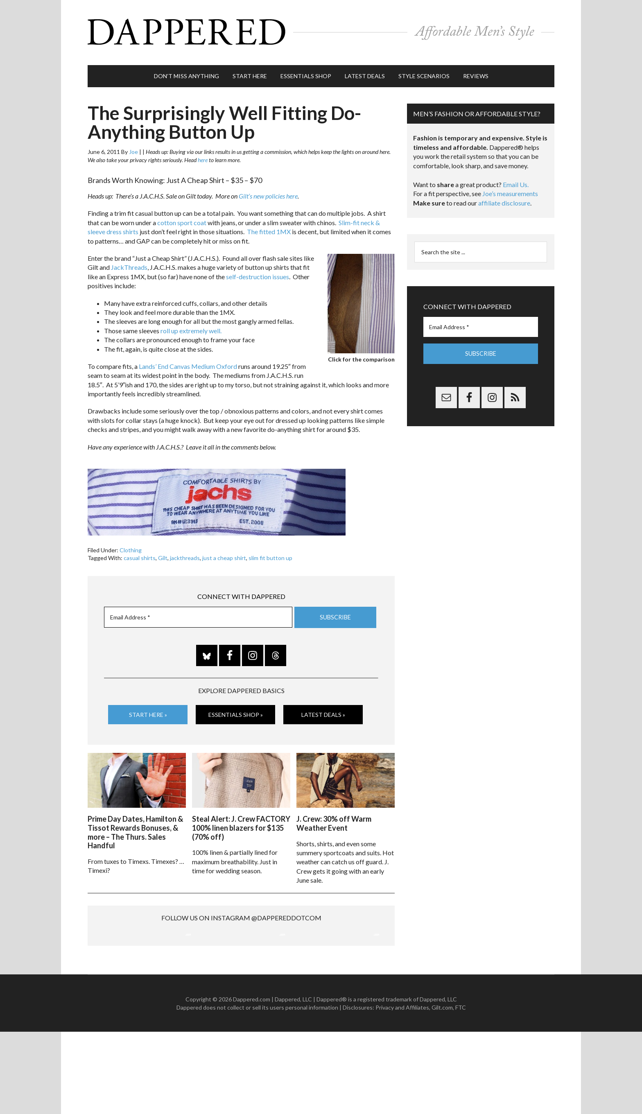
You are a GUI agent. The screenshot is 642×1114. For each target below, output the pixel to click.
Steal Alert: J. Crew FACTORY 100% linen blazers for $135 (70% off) (241, 822)
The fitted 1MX (269, 228)
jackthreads (185, 554)
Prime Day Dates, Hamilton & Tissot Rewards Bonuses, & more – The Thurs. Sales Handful (135, 827)
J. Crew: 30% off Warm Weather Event (333, 818)
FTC (460, 1089)
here (203, 156)
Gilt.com (442, 1089)
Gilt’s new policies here (268, 192)
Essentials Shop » (235, 710)
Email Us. (516, 181)
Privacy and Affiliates (402, 1089)
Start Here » (148, 710)
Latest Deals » (323, 710)
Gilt (162, 554)
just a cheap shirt (224, 554)
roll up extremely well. (191, 326)
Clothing (131, 546)
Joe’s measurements (510, 190)
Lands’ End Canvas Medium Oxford (188, 362)
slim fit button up (270, 554)
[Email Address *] (198, 613)
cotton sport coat (181, 219)
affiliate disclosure (504, 199)
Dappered (321, 30)
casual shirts (140, 554)
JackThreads (129, 263)
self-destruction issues (257, 273)
